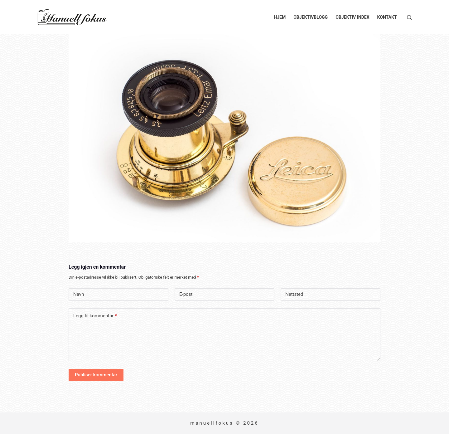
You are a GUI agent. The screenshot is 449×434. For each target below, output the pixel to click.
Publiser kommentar (96, 375)
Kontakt (387, 17)
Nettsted (294, 294)
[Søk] (409, 17)
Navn (78, 294)
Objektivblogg (310, 17)
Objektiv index (352, 17)
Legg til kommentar (95, 316)
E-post (185, 294)
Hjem (280, 17)
